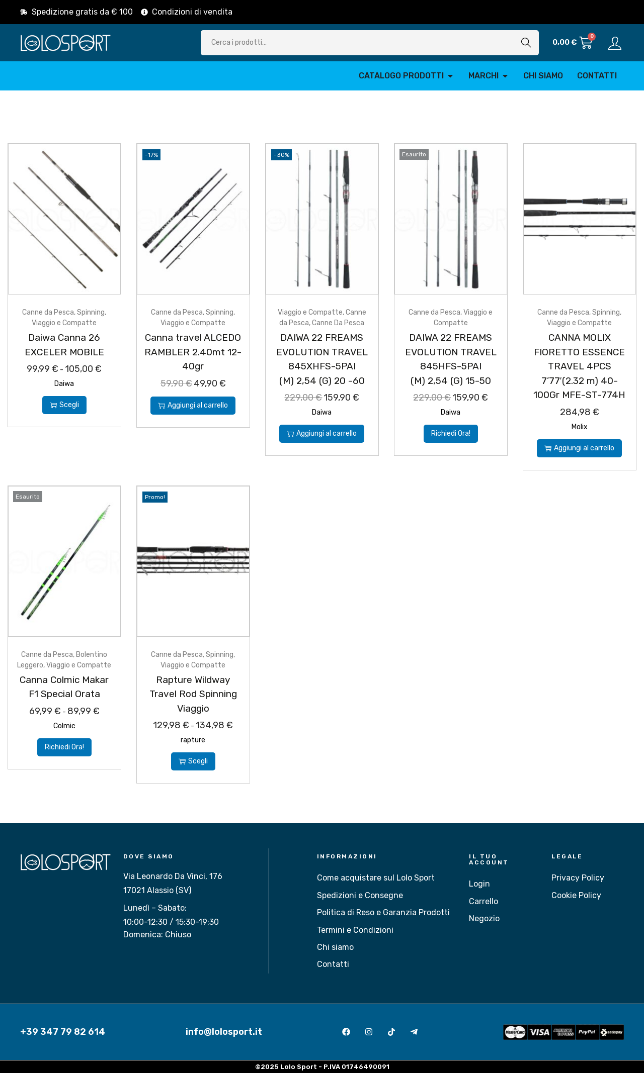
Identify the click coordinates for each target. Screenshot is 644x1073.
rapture (193, 740)
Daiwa (64, 383)
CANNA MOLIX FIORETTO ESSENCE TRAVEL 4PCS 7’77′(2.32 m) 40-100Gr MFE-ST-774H (579, 366)
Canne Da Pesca (338, 323)
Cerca (526, 42)
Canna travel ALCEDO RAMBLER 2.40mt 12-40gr (193, 352)
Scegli (64, 405)
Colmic (64, 726)
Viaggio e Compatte (64, 323)
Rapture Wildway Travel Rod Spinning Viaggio (193, 694)
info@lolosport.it (224, 1031)
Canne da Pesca (48, 312)
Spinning (91, 312)
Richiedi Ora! (450, 433)
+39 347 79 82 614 (62, 1031)
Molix (580, 427)
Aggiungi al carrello (193, 405)
